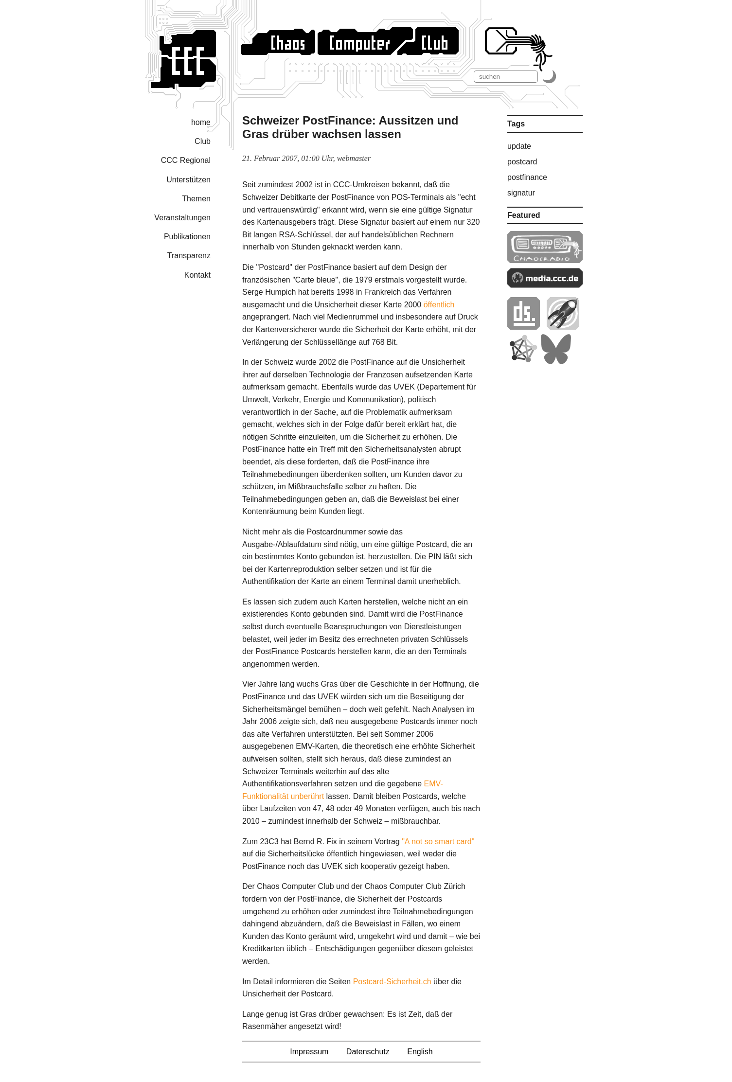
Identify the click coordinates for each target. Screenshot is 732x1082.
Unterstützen (188, 180)
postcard (522, 162)
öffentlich (439, 305)
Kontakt (197, 275)
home (201, 122)
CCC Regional (186, 160)
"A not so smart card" (438, 841)
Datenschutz (368, 1051)
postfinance (527, 177)
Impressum (309, 1051)
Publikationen (187, 236)
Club (203, 141)
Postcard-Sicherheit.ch (392, 981)
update (519, 146)
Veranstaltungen (182, 217)
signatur (521, 193)
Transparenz (189, 255)
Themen (196, 199)
